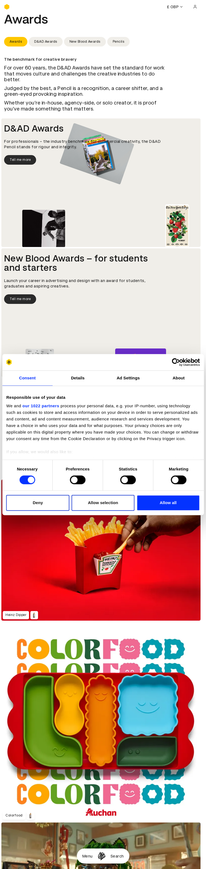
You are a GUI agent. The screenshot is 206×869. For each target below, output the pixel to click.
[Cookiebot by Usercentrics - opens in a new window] (176, 362)
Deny (38, 502)
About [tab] (179, 378)
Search (117, 856)
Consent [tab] (27, 378)
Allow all (168, 502)
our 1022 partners (40, 405)
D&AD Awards (45, 41)
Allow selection (103, 502)
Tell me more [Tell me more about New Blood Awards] (20, 299)
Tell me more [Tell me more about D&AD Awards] (20, 160)
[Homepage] (101, 856)
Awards (16, 41)
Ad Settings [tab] (128, 378)
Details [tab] (78, 378)
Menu (87, 856)
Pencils (118, 41)
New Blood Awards (84, 41)
